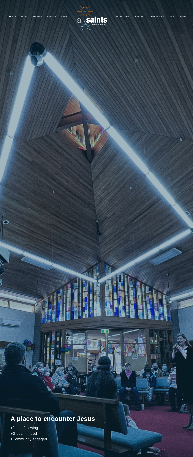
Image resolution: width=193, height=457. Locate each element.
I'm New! (38, 16)
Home (12, 16)
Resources (157, 16)
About (25, 16)
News (64, 16)
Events (51, 16)
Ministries (122, 16)
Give (171, 16)
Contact (184, 16)
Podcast (139, 16)
